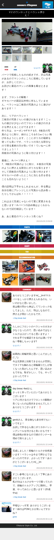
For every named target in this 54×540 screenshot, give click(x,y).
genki (15, 529)
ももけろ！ (38, 80)
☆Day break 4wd (19, 330)
